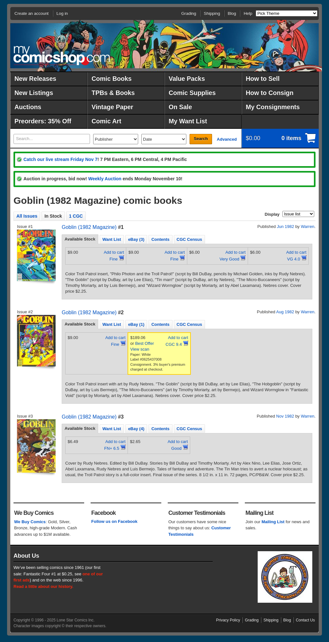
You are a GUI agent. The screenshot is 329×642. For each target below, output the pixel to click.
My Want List (188, 121)
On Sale (180, 106)
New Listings (33, 92)
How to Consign (269, 92)
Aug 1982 (285, 311)
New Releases (35, 78)
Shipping (212, 13)
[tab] (80, 239)
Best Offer (144, 343)
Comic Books (112, 78)
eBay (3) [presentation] (136, 239)
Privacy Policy (228, 620)
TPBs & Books (113, 92)
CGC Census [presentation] (189, 239)
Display (272, 214)
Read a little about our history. (43, 586)
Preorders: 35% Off (42, 121)
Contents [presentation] (160, 239)
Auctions (27, 106)
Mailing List (273, 521)
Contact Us (305, 620)
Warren (307, 226)
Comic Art (106, 121)
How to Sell (263, 78)
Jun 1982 (285, 226)
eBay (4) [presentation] (136, 428)
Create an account (31, 13)
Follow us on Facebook (114, 521)
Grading (188, 13)
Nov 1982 (285, 416)
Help (248, 13)
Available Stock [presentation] (80, 239)
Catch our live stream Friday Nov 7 (60, 159)
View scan (139, 349)
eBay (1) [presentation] (136, 324)
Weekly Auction (104, 178)
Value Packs (187, 78)
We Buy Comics (30, 521)
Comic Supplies (192, 92)
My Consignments (273, 106)
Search (201, 138)
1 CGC (76, 216)
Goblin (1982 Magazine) (89, 227)
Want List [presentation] (111, 239)
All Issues (26, 216)
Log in (62, 13)
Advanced (227, 139)
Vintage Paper (112, 106)
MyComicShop (61, 55)
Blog (232, 13)
